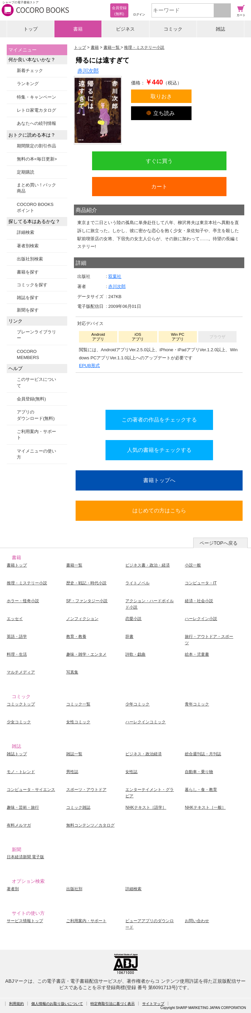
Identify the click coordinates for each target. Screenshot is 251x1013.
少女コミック (19, 722)
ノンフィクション (82, 618)
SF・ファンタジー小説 (87, 601)
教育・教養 (76, 636)
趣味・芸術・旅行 (23, 807)
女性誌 (131, 771)
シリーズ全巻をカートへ (159, 389)
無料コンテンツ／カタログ (90, 825)
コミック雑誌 (78, 807)
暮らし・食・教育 (201, 789)
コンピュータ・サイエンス (31, 789)
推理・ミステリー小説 (27, 583)
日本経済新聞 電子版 (25, 857)
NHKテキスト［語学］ (145, 807)
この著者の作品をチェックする (159, 420)
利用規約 (16, 1004)
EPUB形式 (89, 365)
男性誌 (72, 771)
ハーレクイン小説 (201, 618)
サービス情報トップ (25, 920)
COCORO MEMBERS (28, 354)
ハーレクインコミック (145, 722)
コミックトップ (21, 704)
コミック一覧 (78, 704)
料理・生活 (17, 654)
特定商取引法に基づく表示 (112, 1004)
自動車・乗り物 (199, 771)
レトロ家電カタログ (36, 110)
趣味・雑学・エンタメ (86, 654)
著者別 (13, 889)
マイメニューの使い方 (36, 454)
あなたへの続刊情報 (36, 123)
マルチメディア (21, 672)
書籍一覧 (74, 565)
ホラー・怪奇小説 (23, 601)
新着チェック (30, 70)
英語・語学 (17, 636)
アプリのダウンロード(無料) (36, 415)
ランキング (28, 83)
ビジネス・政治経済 (143, 754)
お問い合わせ (197, 920)
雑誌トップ (17, 754)
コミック (173, 29)
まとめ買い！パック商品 (36, 187)
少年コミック (137, 704)
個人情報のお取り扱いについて (57, 1004)
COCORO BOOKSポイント (35, 207)
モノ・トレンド (21, 771)
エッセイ (15, 618)
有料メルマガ (19, 825)
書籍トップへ (159, 480)
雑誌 (220, 29)
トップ (31, 29)
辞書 (129, 636)
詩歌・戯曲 (135, 654)
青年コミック (197, 704)
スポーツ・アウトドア (86, 789)
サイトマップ (153, 1004)
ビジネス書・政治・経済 (147, 565)
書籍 (78, 29)
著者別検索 (28, 245)
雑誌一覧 (74, 754)
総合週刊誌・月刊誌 (203, 754)
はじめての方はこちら (159, 510)
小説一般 (193, 565)
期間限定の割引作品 (36, 145)
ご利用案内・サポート (36, 434)
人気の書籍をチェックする (159, 450)
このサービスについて (36, 382)
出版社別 (74, 889)
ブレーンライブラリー (36, 334)
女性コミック (78, 722)
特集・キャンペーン (36, 97)
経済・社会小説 (199, 601)
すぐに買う (159, 161)
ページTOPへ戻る (219, 543)
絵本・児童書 (197, 654)
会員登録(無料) (31, 398)
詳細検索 (25, 232)
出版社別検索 (30, 258)
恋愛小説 (133, 618)
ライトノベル (137, 583)
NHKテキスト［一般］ (205, 807)
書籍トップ (17, 565)
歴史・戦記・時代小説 (86, 583)
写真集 (72, 672)
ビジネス (125, 29)
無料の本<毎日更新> (37, 158)
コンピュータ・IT (201, 583)
